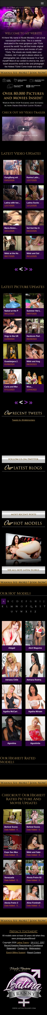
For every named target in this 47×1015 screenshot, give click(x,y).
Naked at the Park (12, 311)
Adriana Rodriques (36, 680)
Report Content (34, 952)
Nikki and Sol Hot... (36, 253)
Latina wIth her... (12, 203)
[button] (23, 129)
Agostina (12, 743)
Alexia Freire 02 (34, 877)
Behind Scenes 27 (13, 827)
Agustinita (35, 743)
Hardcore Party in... (36, 336)
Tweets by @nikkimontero (23, 420)
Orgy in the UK (11, 336)
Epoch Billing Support (15, 952)
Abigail (11, 648)
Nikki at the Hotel (12, 253)
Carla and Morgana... (14, 387)
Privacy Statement (24, 931)
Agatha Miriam (35, 711)
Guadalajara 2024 (12, 361)
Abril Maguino (35, 648)
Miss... (30, 387)
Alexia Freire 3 (11, 903)
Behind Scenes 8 (35, 827)
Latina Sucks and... (36, 203)
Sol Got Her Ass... (35, 228)
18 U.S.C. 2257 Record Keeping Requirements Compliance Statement (24, 945)
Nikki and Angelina (36, 361)
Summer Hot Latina (36, 311)
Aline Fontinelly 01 (35, 903)
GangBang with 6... (13, 177)
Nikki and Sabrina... (36, 852)
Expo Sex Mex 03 (12, 852)
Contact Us (22, 948)
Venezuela (9, 877)
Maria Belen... (10, 228)
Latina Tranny (23, 942)
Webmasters (34, 948)
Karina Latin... (33, 177)
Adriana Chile (11, 680)
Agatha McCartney (12, 711)
